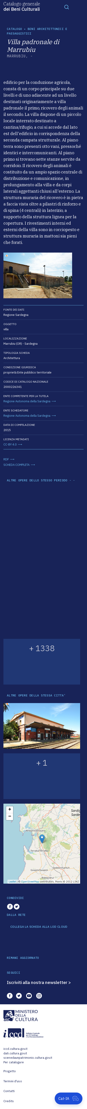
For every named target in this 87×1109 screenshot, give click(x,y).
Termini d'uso (12, 1081)
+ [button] (9, 809)
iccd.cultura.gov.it (15, 1049)
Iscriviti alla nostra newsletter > (39, 982)
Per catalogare (13, 1062)
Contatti (9, 1091)
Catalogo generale (21, 6)
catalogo (14, 29)
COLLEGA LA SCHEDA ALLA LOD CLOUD (38, 927)
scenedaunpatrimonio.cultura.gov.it (27, 1058)
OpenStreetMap (30, 881)
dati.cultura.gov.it (15, 1053)
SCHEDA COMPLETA (16, 465)
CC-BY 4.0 (10, 444)
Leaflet (12, 881)
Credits (8, 1101)
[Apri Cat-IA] (68, 1098)
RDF (6, 459)
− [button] (9, 816)
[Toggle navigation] (66, 7)
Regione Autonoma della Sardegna (26, 401)
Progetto (9, 1071)
